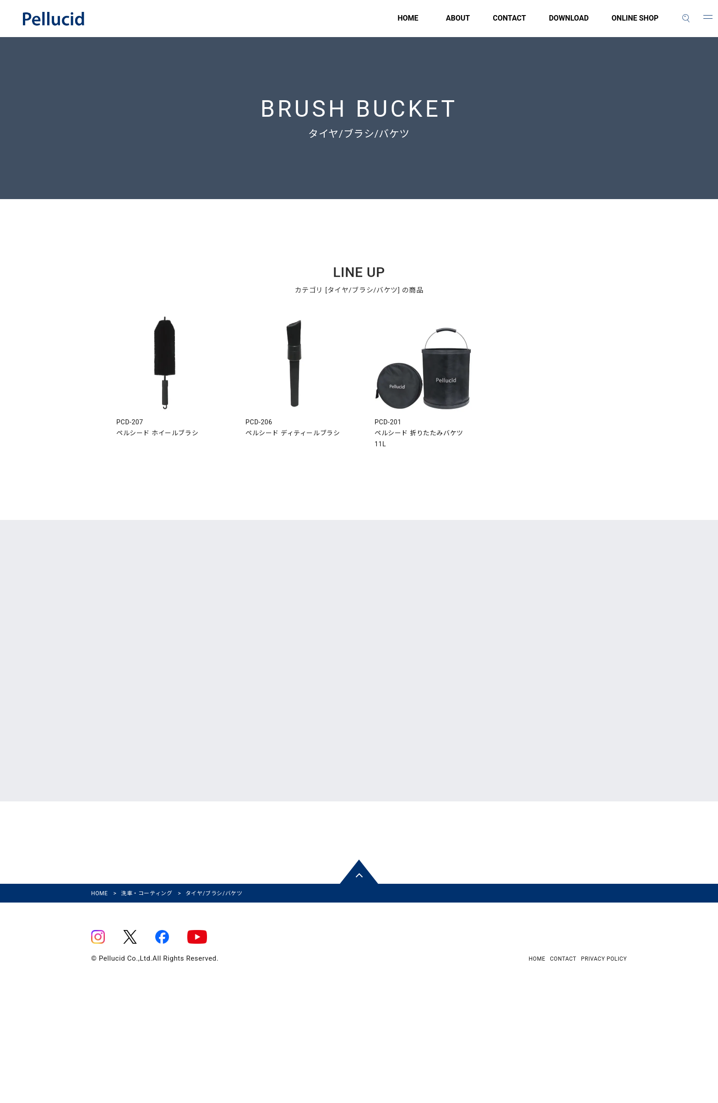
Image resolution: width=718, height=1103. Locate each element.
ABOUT (458, 23)
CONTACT (509, 23)
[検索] (686, 18)
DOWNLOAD (569, 23)
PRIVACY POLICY (604, 1060)
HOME (356, 23)
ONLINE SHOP (635, 23)
